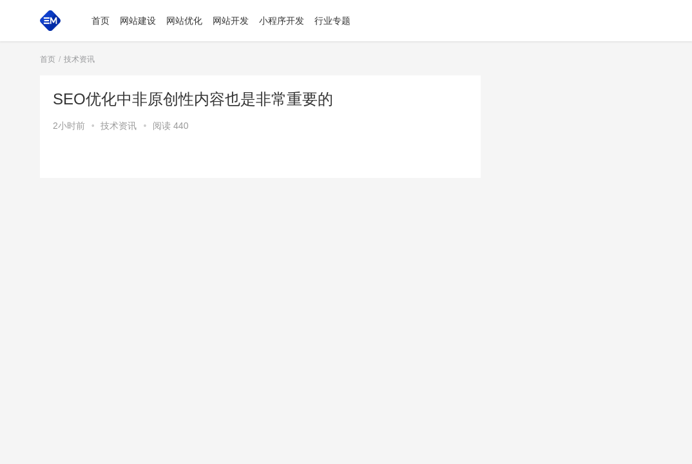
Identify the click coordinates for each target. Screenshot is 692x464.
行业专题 (332, 20)
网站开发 (231, 20)
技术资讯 (119, 126)
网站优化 (184, 20)
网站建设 (138, 20)
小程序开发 (281, 20)
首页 (100, 20)
